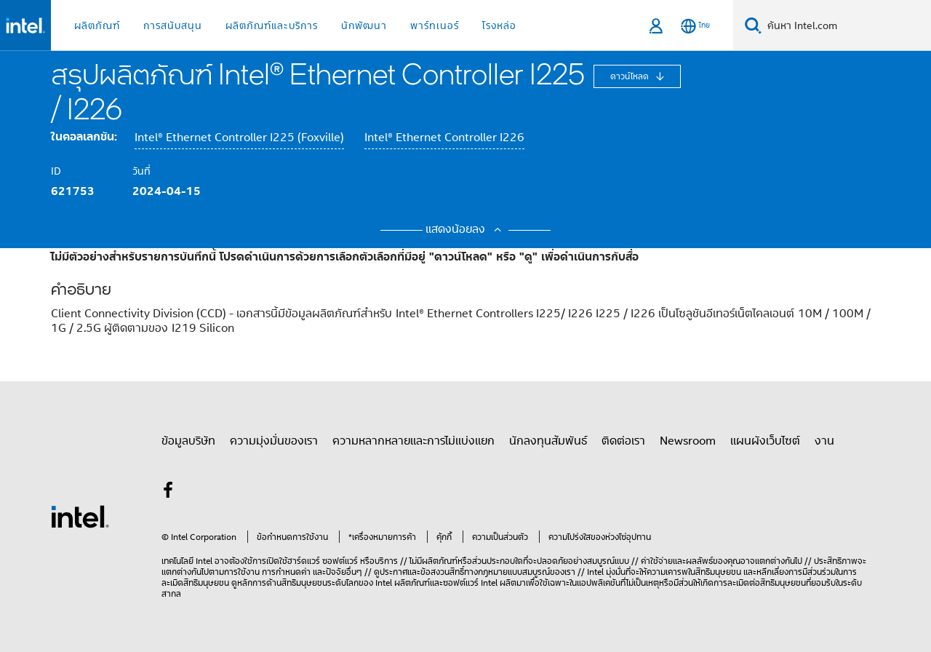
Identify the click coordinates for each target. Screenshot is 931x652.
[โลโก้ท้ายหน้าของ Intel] (80, 515)
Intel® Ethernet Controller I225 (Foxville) (239, 137)
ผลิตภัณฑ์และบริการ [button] (271, 25)
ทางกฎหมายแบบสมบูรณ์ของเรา (519, 571)
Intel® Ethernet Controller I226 (444, 137)
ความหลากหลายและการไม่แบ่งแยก (413, 440)
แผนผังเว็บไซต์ (765, 440)
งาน (824, 440)
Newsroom (688, 440)
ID (56, 171)
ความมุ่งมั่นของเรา (274, 440)
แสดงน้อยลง (465, 228)
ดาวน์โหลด (630, 76)
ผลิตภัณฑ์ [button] (97, 25)
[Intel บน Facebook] (168, 492)
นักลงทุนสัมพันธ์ (548, 440)
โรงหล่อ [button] (499, 25)
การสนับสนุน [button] (172, 25)
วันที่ (141, 171)
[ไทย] (695, 26)
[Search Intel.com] (846, 25)
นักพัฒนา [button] (364, 25)
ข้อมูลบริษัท (188, 440)
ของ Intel (375, 582)
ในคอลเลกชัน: (84, 136)
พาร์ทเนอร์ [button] (434, 25)
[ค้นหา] (753, 25)
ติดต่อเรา (623, 440)
